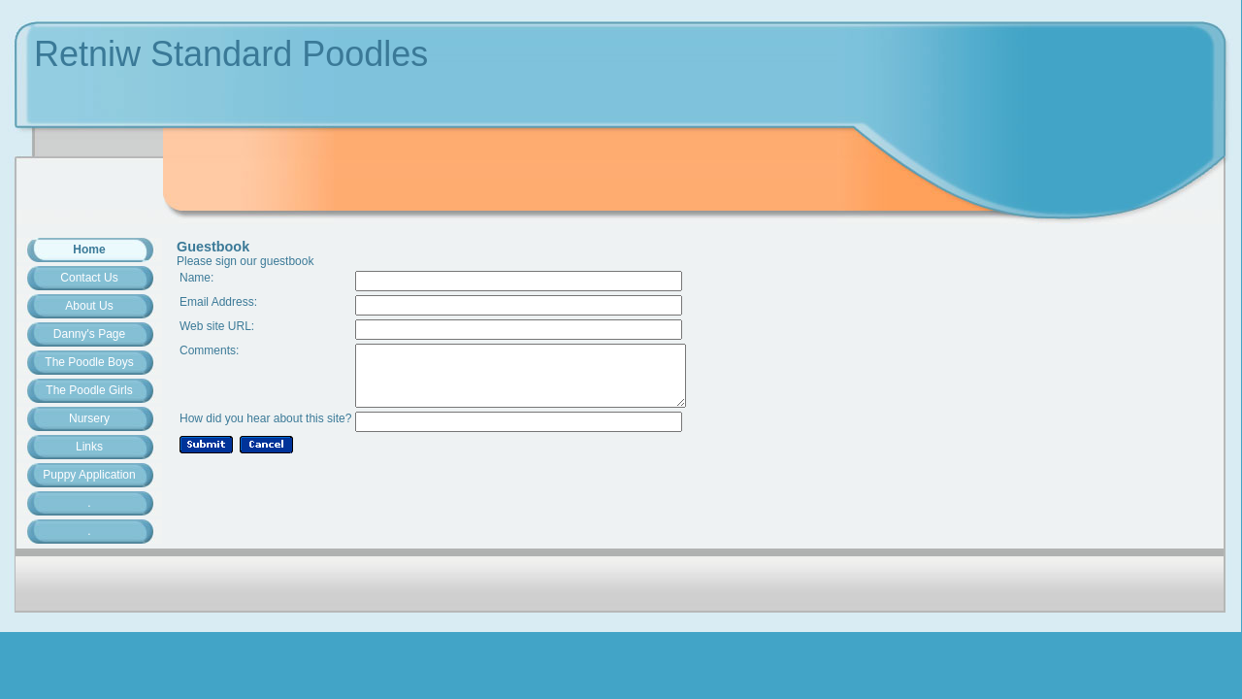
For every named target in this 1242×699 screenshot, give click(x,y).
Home (89, 249)
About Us (89, 306)
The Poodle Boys (89, 362)
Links (89, 446)
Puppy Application (89, 475)
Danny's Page (89, 334)
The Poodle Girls (89, 390)
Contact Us (88, 277)
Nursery (89, 418)
